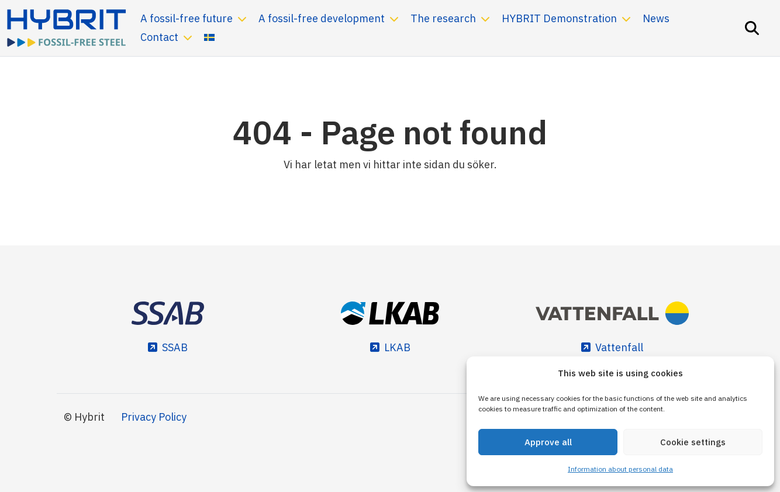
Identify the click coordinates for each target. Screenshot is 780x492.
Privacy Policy (154, 417)
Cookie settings (693, 442)
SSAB (175, 347)
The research (443, 18)
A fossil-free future (186, 18)
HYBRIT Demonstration (559, 18)
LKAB (397, 347)
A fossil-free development (321, 18)
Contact (159, 37)
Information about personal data (620, 469)
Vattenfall (619, 347)
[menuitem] (209, 37)
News (656, 18)
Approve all (548, 442)
